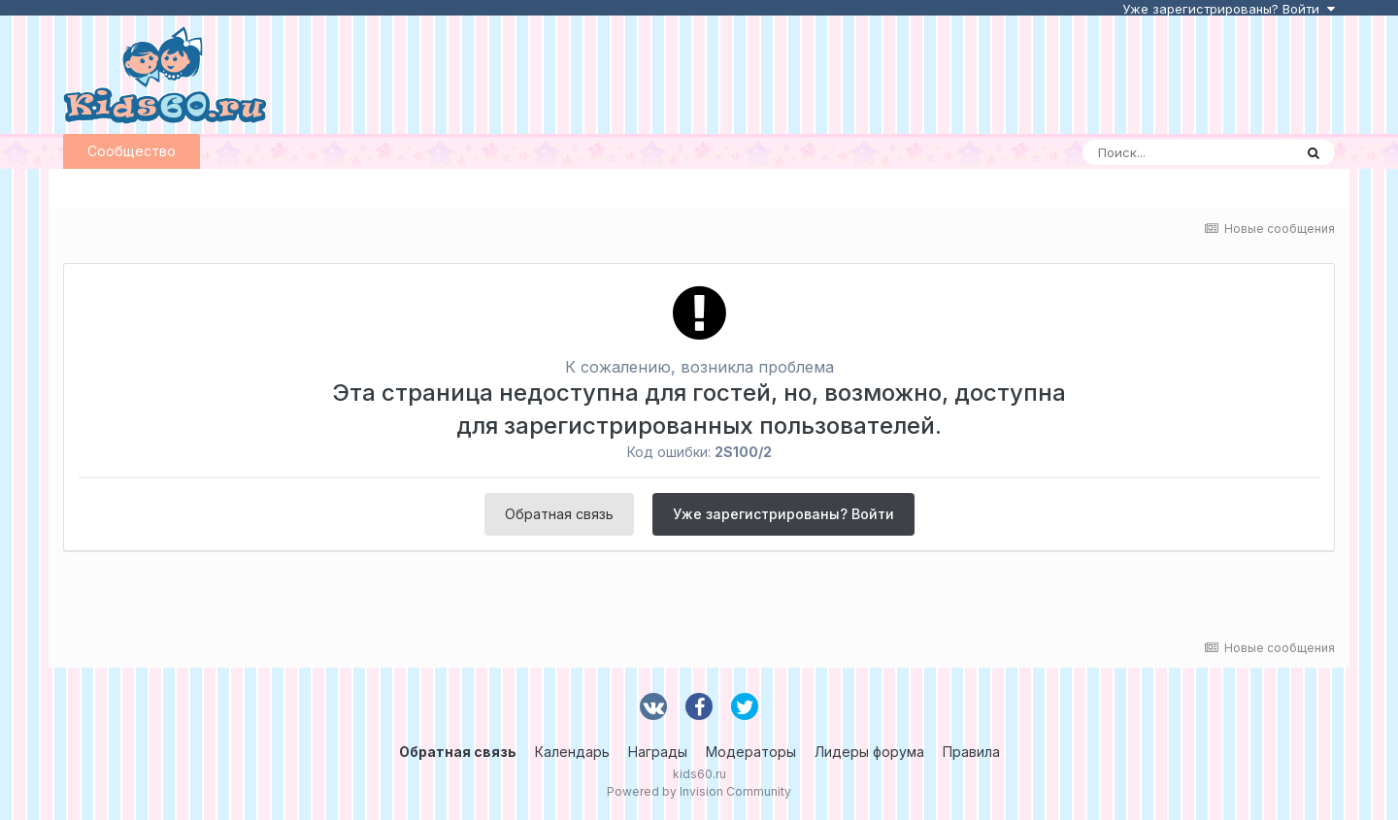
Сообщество (131, 151)
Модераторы (751, 751)
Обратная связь (559, 514)
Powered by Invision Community (699, 791)
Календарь (572, 751)
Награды (657, 751)
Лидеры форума (869, 751)
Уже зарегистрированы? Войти (1228, 8)
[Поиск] (1187, 152)
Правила (971, 751)
